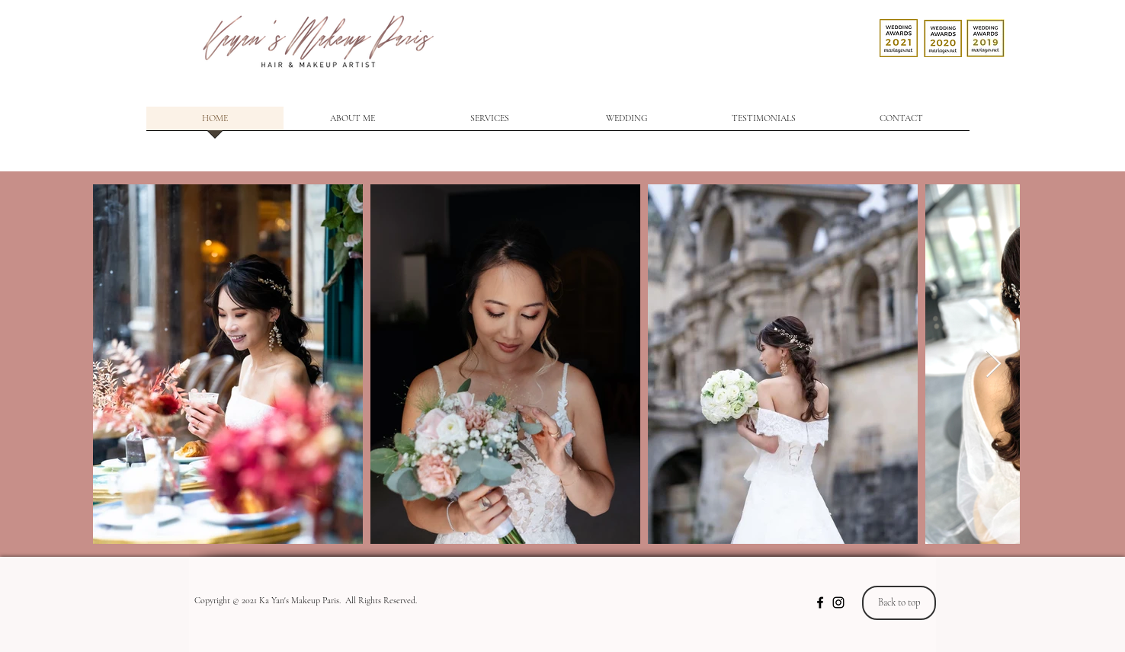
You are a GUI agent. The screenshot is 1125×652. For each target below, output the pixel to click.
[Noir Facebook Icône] (820, 602)
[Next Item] (993, 364)
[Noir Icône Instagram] (838, 602)
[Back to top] (899, 603)
